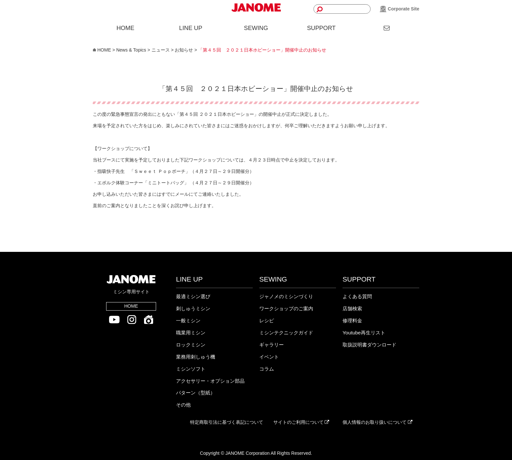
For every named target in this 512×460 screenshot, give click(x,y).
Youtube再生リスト (364, 332)
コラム (266, 369)
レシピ (266, 320)
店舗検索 (352, 308)
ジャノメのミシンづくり (286, 296)
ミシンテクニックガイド (286, 332)
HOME (126, 28)
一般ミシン (188, 320)
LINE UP (190, 28)
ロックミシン (190, 344)
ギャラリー (271, 344)
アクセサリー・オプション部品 (210, 381)
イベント (269, 357)
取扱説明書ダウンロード (369, 344)
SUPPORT (321, 28)
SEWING (256, 28)
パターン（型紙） (195, 392)
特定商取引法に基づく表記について (226, 422)
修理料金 (352, 320)
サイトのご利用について (301, 422)
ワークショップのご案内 (286, 308)
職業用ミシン (190, 332)
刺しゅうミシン (193, 308)
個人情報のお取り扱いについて (377, 422)
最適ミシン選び (193, 296)
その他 (183, 404)
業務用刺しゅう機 (195, 357)
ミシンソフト (190, 369)
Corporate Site (399, 9)
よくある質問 (357, 296)
